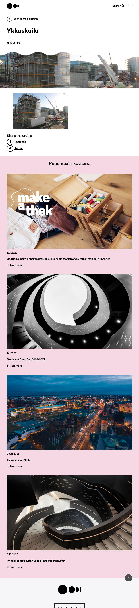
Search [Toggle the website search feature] (118, 5)
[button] (130, 6)
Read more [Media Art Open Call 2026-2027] (16, 366)
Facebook (16, 141)
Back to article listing (22, 18)
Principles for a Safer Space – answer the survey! (36, 560)
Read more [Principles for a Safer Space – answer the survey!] (16, 567)
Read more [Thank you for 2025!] (16, 466)
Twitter (15, 148)
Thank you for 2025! (18, 460)
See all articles (82, 164)
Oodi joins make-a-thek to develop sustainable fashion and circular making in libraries (58, 258)
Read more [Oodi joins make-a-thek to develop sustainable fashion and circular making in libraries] (16, 265)
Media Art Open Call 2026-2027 (26, 359)
